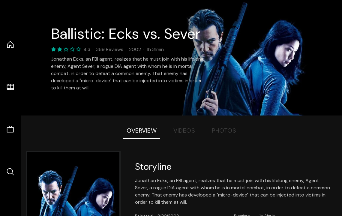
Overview (142, 130)
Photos (224, 130)
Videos (184, 130)
